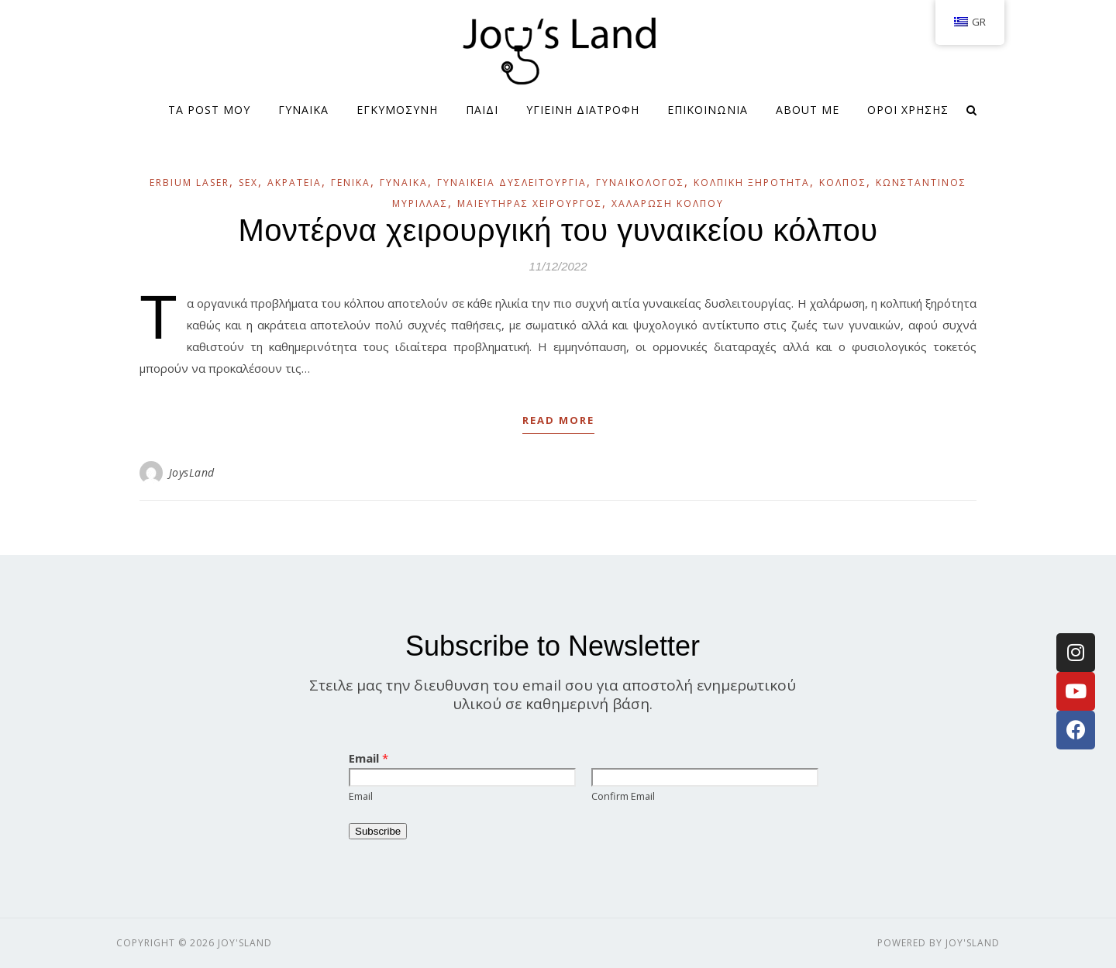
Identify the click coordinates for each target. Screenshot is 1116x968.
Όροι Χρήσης (908, 109)
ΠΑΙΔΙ (482, 109)
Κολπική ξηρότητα (752, 182)
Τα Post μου (209, 109)
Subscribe (378, 831)
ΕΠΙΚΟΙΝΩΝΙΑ (707, 109)
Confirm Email (623, 796)
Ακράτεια (294, 182)
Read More (558, 420)
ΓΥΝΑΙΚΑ (303, 109)
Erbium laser (189, 182)
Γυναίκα (404, 182)
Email (368, 758)
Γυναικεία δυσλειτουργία (512, 182)
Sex (248, 182)
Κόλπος (842, 182)
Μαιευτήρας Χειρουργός (529, 203)
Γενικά (350, 182)
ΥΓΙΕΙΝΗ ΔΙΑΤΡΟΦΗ (582, 109)
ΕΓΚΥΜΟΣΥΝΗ (397, 109)
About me (807, 109)
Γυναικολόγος (640, 182)
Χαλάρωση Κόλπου (667, 203)
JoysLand (192, 472)
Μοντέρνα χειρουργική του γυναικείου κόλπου (557, 230)
